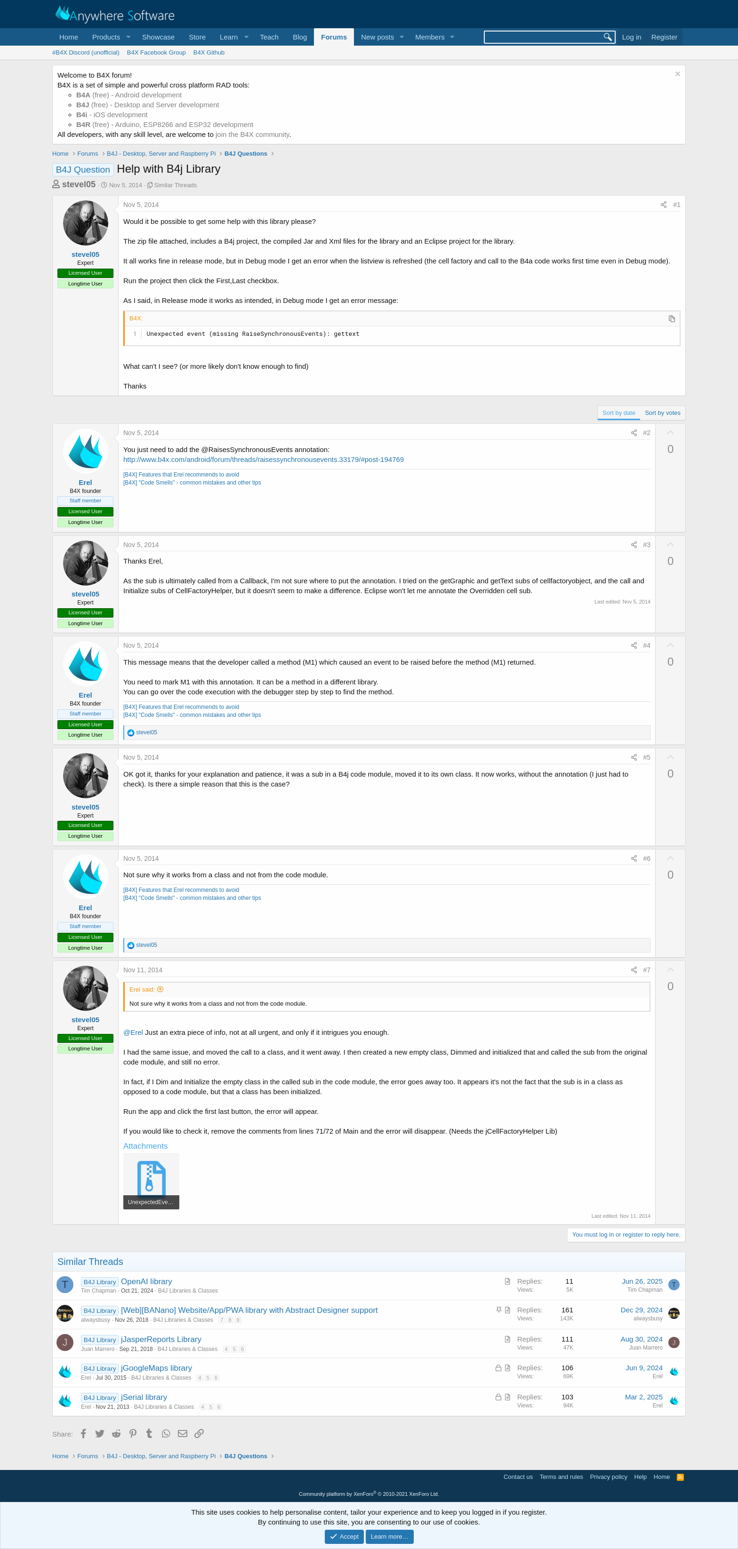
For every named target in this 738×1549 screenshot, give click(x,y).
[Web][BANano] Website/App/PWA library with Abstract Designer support (249, 1310)
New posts (377, 37)
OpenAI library (146, 1281)
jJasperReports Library (161, 1339)
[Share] (664, 205)
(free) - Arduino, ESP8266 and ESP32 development (164, 124)
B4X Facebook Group (156, 52)
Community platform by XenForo (369, 1494)
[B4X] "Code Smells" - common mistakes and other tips (192, 482)
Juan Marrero (97, 1349)
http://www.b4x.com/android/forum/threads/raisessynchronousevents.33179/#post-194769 (263, 459)
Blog (300, 37)
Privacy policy (608, 1476)
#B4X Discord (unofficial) (86, 52)
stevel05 (79, 184)
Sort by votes (663, 412)
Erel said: (142, 989)
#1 (677, 204)
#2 (647, 433)
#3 (647, 544)
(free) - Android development (129, 95)
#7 (647, 970)
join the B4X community (252, 134)
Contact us (518, 1476)
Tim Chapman (98, 1290)
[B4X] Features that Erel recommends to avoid (181, 474)
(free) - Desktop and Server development (147, 105)
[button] (110, 37)
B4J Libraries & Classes (188, 1290)
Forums (334, 37)
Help (640, 1476)
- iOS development (112, 115)
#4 (647, 645)
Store (197, 37)
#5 (647, 757)
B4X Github (209, 52)
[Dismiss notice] (677, 75)
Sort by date (618, 412)
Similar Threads (175, 185)
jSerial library (144, 1397)
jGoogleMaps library (156, 1368)
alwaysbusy (95, 1320)
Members (430, 37)
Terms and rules (561, 1476)
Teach (269, 37)
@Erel (133, 1032)
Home (68, 37)
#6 (647, 858)
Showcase (158, 37)
